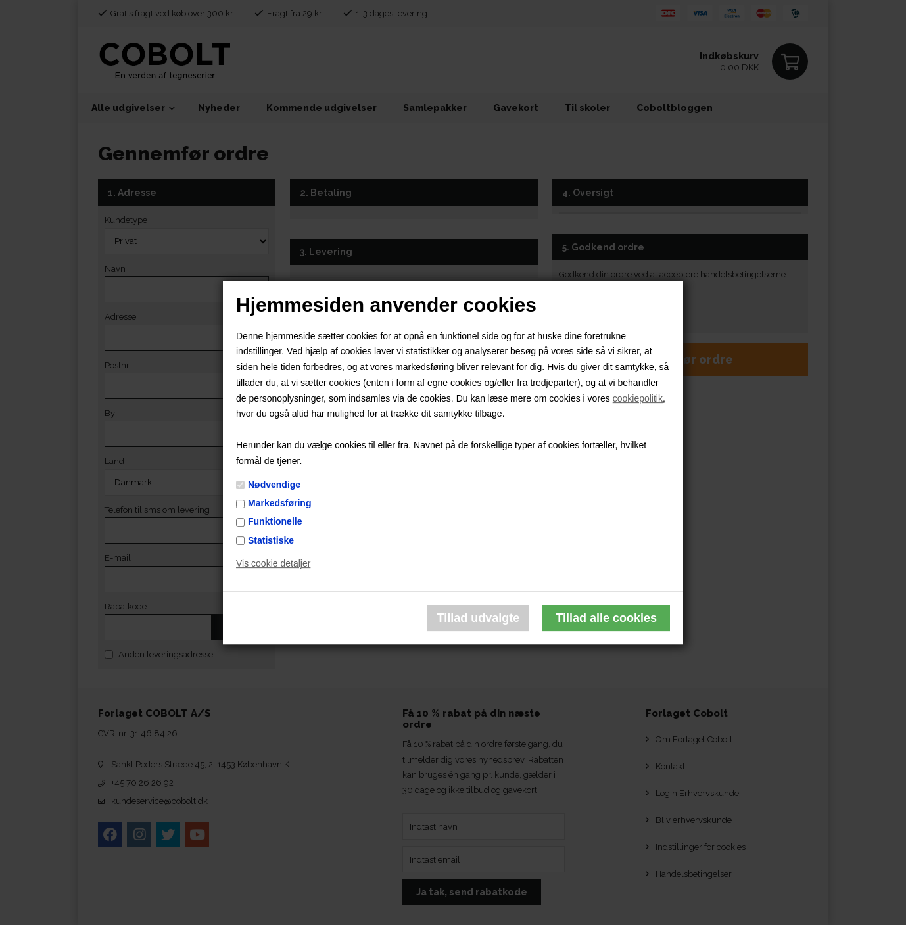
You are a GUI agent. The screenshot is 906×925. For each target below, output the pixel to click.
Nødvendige (274, 484)
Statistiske (271, 540)
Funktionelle (275, 522)
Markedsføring (279, 503)
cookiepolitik (638, 398)
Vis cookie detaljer (273, 564)
